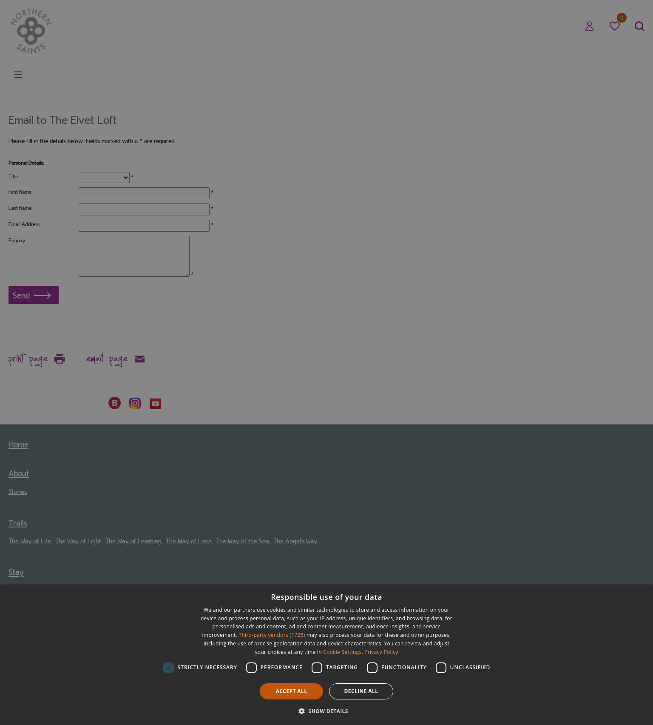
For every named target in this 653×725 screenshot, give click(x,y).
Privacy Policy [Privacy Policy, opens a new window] (381, 652)
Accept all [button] (291, 691)
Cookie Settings (342, 652)
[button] (326, 710)
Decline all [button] (361, 691)
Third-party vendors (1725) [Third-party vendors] (272, 635)
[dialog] (326, 655)
